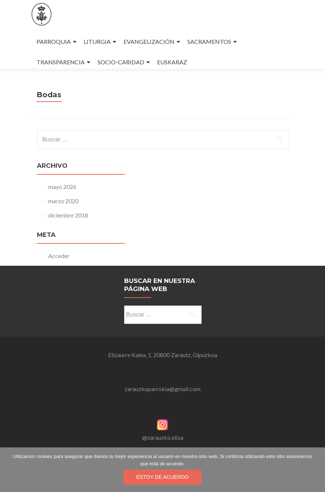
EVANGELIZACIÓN (149, 41)
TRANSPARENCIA (61, 61)
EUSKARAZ (172, 61)
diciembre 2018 (68, 215)
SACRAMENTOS (209, 41)
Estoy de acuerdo (162, 477)
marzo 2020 (63, 200)
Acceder (58, 255)
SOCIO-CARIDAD (121, 61)
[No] (316, 469)
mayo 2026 (62, 186)
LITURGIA (97, 41)
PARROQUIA (54, 41)
